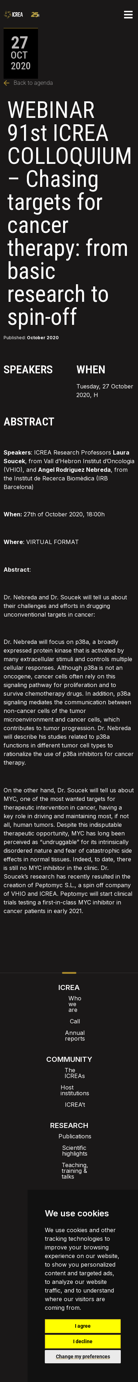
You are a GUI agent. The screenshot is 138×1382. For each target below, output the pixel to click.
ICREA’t (69, 1075)
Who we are (69, 998)
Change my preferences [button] (83, 1356)
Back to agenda (28, 82)
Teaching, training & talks (69, 1130)
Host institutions (69, 1064)
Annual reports (69, 1021)
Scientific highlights (69, 1119)
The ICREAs (69, 1052)
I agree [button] (83, 1326)
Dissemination (69, 1185)
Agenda (69, 1173)
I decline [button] (82, 1341)
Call (69, 1009)
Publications (69, 1107)
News (69, 1162)
